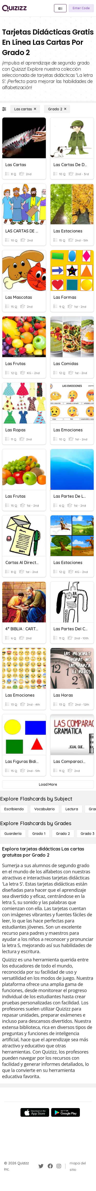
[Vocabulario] (44, 809)
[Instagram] (59, 1166)
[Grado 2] (57, 109)
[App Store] (34, 1112)
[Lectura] (71, 809)
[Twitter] (41, 1166)
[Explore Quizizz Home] (14, 8)
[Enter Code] (81, 8)
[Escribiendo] (14, 809)
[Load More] (48, 784)
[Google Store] (65, 1112)
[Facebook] (50, 1166)
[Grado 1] (39, 834)
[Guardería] (13, 834)
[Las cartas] (25, 109)
